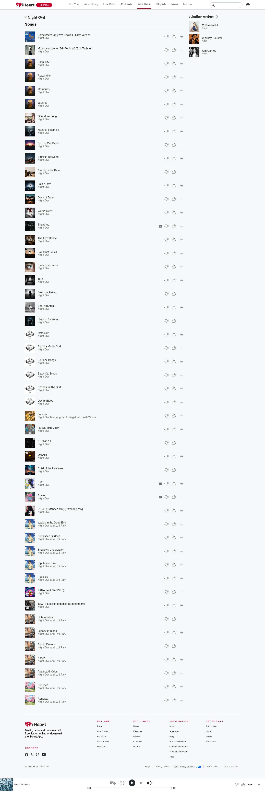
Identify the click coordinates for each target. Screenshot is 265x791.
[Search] (226, 5)
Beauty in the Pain (49, 170)
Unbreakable (45, 617)
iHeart (100, 726)
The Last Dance (47, 238)
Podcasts (126, 4)
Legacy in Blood (47, 630)
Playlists (161, 4)
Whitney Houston (212, 38)
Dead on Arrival (47, 292)
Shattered (43, 224)
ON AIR (42, 454)
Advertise (174, 731)
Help (147, 766)
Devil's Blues (45, 400)
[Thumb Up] (174, 36)
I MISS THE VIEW (49, 427)
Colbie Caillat (210, 25)
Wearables (211, 741)
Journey (42, 102)
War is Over (45, 211)
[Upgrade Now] (44, 5)
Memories (44, 89)
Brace (41, 495)
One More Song (47, 116)
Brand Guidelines (178, 741)
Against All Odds (47, 671)
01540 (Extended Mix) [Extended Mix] (60, 509)
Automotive (211, 726)
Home (208, 731)
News (174, 4)
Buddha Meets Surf (49, 346)
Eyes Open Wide (48, 265)
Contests (137, 741)
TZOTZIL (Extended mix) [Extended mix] (62, 603)
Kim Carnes (209, 50)
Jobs (172, 756)
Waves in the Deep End (52, 522)
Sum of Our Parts (48, 143)
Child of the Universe (50, 468)
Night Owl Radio (21, 785)
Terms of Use (212, 766)
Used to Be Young (48, 319)
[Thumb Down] (166, 36)
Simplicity (43, 62)
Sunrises (43, 685)
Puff (40, 481)
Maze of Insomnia (48, 129)
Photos (136, 746)
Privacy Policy (161, 766)
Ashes (41, 658)
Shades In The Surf (49, 387)
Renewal (43, 698)
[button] (181, 37)
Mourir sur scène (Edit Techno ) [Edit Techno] (65, 48)
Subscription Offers (179, 751)
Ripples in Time (47, 563)
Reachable (44, 75)
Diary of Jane (46, 197)
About (172, 726)
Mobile (209, 736)
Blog (172, 736)
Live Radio (109, 4)
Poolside (43, 576)
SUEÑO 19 (44, 441)
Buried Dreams (47, 644)
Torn (40, 278)
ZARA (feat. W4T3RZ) (51, 590)
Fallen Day (44, 184)
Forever (42, 414)
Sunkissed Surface (49, 536)
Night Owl (36, 17)
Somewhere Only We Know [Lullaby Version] (64, 35)
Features (137, 731)
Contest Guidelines (179, 746)
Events (136, 736)
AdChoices (230, 766)
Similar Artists (204, 17)
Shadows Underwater (51, 549)
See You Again (46, 305)
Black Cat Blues (47, 373)
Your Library (91, 4)
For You (74, 4)
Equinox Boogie (47, 360)
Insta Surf (43, 333)
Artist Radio (144, 4)
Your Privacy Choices (187, 766)
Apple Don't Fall (47, 251)
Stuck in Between (48, 156)
